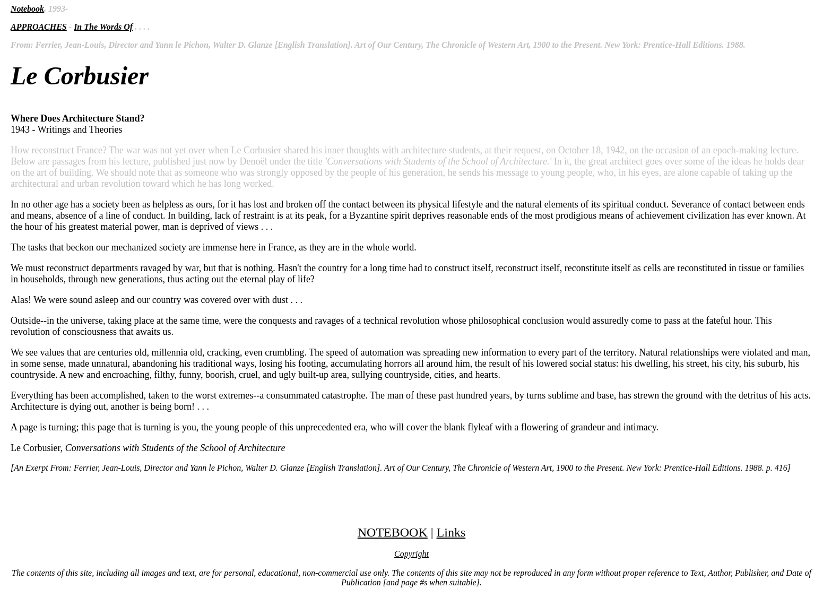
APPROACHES (39, 26)
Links (451, 532)
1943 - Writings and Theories (411, 283)
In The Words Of (103, 26)
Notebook (27, 8)
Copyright (411, 553)
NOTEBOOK (393, 532)
